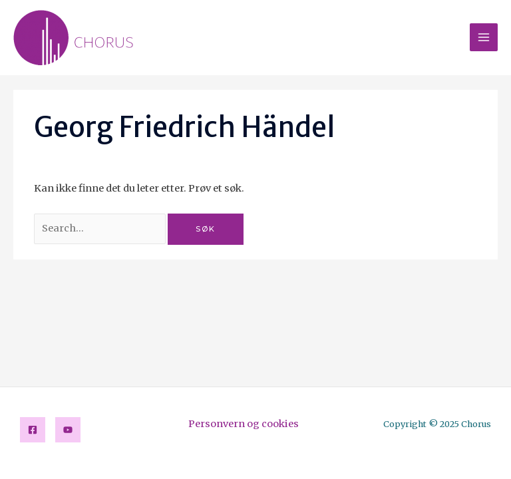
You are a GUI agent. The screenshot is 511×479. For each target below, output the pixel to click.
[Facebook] (32, 429)
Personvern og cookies (243, 424)
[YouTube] (68, 429)
